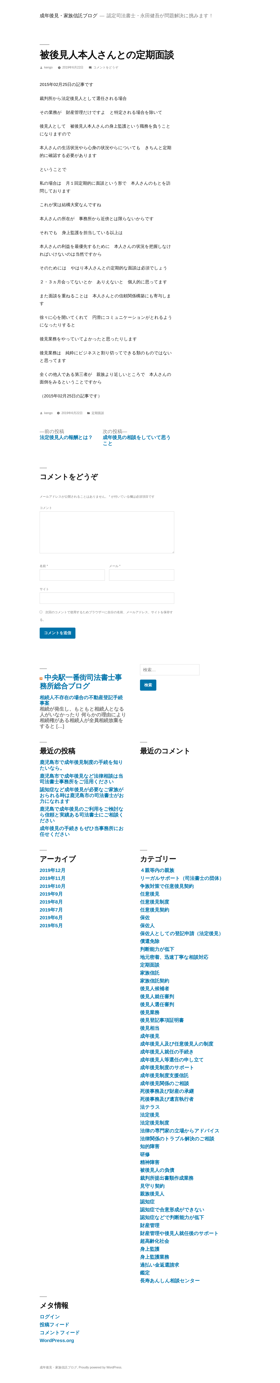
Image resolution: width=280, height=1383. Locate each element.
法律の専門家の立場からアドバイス (180, 1130)
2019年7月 (51, 909)
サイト (44, 589)
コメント (46, 507)
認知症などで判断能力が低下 (172, 1217)
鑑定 (145, 1272)
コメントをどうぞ (105, 67)
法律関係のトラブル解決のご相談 (177, 1138)
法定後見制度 (154, 1122)
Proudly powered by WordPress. (100, 1367)
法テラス (150, 1107)
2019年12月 (53, 870)
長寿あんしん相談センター (170, 1280)
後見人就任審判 (157, 996)
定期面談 (98, 413)
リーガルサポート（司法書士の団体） (182, 878)
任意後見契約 (154, 909)
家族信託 (149, 973)
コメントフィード (60, 1332)
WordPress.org (57, 1340)
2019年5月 (51, 925)
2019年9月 (51, 894)
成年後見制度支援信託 (164, 1075)
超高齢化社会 (154, 1241)
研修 (145, 1154)
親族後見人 (152, 1193)
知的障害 (149, 1146)
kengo (48, 67)
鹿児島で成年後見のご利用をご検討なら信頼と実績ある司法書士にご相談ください (82, 814)
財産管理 (149, 1225)
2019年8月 (51, 902)
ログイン (50, 1316)
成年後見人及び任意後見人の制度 (176, 1044)
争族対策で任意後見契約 (167, 886)
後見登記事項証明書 (162, 1020)
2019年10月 (53, 886)
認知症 (147, 1201)
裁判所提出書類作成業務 (166, 1178)
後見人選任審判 (157, 1004)
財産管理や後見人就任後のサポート (179, 1233)
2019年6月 (51, 917)
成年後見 (149, 1036)
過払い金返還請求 (159, 1265)
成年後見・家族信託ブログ (68, 15)
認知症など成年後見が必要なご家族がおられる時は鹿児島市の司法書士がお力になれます (82, 795)
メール (114, 566)
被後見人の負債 (157, 1170)
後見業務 (149, 1012)
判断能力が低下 (157, 949)
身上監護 (149, 1249)
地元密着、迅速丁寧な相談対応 (174, 957)
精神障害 (149, 1162)
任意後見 (149, 894)
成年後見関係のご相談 (164, 1083)
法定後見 (149, 1114)
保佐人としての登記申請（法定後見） (181, 933)
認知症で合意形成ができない (172, 1209)
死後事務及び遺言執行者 (167, 1099)
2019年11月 (53, 878)
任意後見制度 (154, 902)
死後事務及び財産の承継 (167, 1091)
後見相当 (149, 1028)
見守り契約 (152, 1186)
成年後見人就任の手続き (167, 1051)
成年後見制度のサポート (167, 1067)
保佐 (145, 917)
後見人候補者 (154, 988)
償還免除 (149, 941)
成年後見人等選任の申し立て (172, 1059)
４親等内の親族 (157, 870)
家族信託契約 (154, 980)
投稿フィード (54, 1324)
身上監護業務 (154, 1257)
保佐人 (147, 925)
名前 (44, 566)
